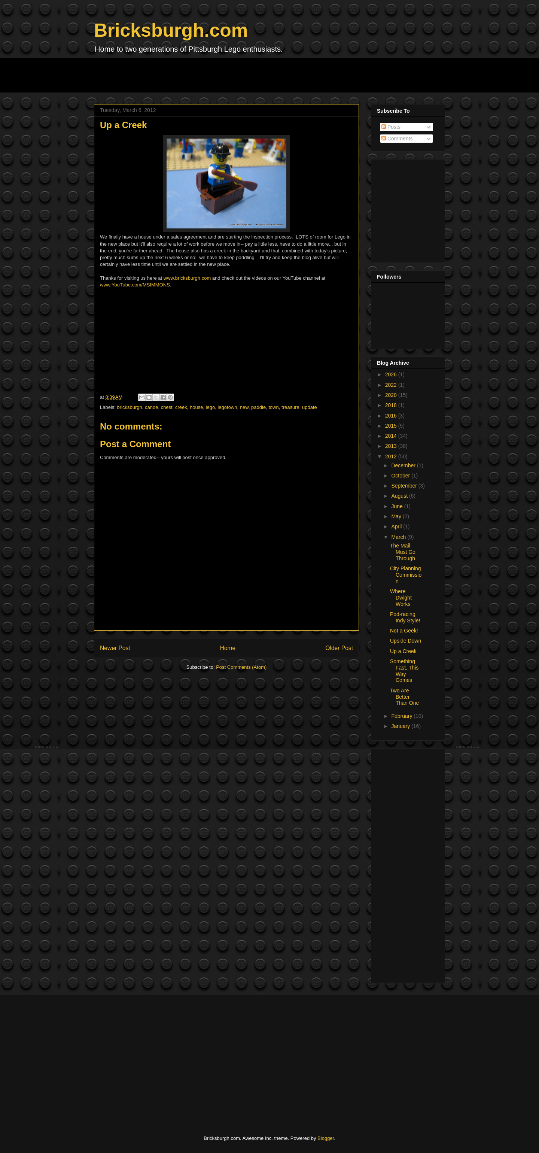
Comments (397, 139)
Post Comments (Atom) (241, 667)
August (400, 496)
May (396, 516)
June (397, 506)
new (244, 407)
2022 (391, 385)
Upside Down (405, 641)
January (401, 726)
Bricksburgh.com (171, 30)
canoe (151, 407)
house (196, 407)
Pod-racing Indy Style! (405, 617)
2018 (391, 405)
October (401, 476)
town (273, 407)
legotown (227, 407)
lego (210, 407)
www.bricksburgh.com (187, 278)
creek (181, 407)
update (309, 407)
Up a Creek (403, 651)
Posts (391, 127)
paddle (258, 407)
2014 (391, 436)
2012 (391, 456)
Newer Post (115, 648)
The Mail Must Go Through (402, 552)
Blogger (325, 1138)
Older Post (339, 648)
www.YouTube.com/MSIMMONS (135, 285)
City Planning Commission (405, 574)
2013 (391, 446)
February (402, 716)
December (404, 465)
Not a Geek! (404, 631)
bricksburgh (129, 407)
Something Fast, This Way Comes (404, 670)
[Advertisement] (230, 74)
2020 (391, 395)
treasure (290, 407)
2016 (391, 416)
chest (167, 407)
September (404, 486)
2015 (391, 426)
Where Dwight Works (401, 597)
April (397, 527)
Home (228, 648)
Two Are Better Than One (404, 697)
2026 (391, 374)
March (399, 537)
